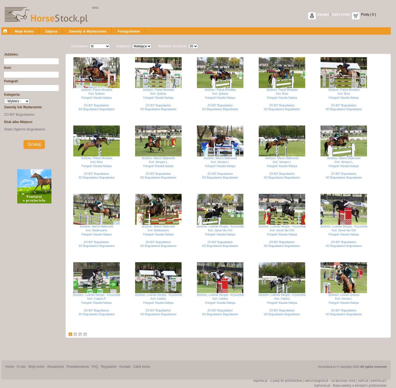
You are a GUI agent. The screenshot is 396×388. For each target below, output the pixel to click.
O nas (21, 367)
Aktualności (55, 367)
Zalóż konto (141, 367)
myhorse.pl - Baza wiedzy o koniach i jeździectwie (350, 385)
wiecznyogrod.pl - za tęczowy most (330, 381)
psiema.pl (378, 381)
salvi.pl (363, 381)
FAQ (95, 367)
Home (9, 367)
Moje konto (24, 31)
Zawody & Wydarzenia (87, 31)
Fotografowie (129, 31)
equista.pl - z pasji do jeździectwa (277, 381)
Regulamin (109, 367)
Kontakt (124, 367)
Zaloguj (323, 14)
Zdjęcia (51, 31)
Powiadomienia (78, 367)
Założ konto (341, 14)
